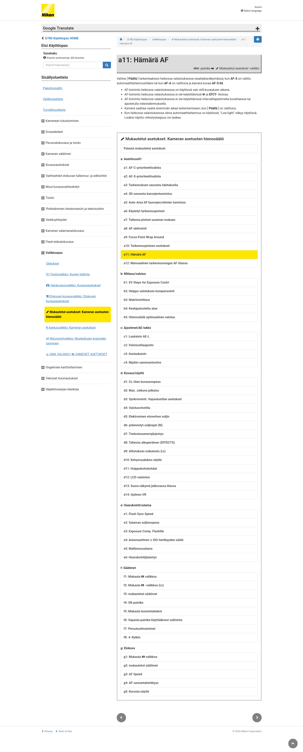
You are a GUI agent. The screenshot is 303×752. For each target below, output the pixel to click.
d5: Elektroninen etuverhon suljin (146, 416)
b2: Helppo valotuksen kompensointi (149, 291)
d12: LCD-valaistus (137, 477)
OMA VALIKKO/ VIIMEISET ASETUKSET (76, 354)
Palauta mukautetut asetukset (144, 148)
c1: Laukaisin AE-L (137, 336)
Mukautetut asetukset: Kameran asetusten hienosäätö (77, 314)
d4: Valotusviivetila (137, 408)
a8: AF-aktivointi (135, 228)
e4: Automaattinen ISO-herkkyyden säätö (153, 540)
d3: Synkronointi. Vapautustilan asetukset (153, 399)
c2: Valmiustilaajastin (139, 345)
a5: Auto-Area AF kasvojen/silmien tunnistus (155, 202)
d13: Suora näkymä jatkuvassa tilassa (150, 486)
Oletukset (52, 263)
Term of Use (65, 731)
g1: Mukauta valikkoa (140, 657)
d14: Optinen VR (135, 494)
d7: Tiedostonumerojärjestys (143, 434)
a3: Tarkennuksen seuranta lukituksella (151, 185)
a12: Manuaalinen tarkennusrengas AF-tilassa (156, 263)
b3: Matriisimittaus (137, 300)
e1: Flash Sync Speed (138, 514)
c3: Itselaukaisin (135, 354)
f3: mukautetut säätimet (140, 594)
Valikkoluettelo (53, 99)
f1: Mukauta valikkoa (140, 576)
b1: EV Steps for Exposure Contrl (146, 282)
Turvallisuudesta (54, 110)
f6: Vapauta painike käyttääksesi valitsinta (153, 620)
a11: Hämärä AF (135, 254)
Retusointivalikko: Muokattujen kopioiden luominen (76, 341)
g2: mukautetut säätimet (141, 665)
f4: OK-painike (133, 602)
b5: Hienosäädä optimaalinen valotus (149, 317)
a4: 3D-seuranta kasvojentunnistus (148, 194)
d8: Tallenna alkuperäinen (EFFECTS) (149, 442)
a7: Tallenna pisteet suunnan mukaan (149, 220)
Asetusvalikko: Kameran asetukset (71, 327)
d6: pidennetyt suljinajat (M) (143, 425)
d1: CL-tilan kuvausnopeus (142, 382)
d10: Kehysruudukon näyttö (143, 460)
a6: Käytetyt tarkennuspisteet (144, 211)
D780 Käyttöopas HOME (61, 38)
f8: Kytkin (132, 637)
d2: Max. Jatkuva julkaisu (141, 390)
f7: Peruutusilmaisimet (139, 628)
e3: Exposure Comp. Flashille (144, 531)
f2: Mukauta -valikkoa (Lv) (144, 585)
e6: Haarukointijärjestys (140, 557)
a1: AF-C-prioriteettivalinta (142, 168)
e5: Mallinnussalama (138, 548)
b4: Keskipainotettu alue (140, 308)
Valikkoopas (159, 39)
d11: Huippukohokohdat (140, 468)
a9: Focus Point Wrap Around (144, 237)
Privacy (48, 731)
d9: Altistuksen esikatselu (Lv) (145, 451)
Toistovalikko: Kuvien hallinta (68, 274)
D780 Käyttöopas (137, 39)
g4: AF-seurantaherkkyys (141, 683)
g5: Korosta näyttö (136, 691)
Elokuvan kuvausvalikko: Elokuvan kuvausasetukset (71, 299)
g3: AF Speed (133, 674)
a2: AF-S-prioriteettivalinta (142, 176)
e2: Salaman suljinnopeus (141, 522)
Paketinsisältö (52, 88)
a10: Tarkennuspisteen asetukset (147, 246)
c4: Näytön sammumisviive (142, 362)
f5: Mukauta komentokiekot (143, 611)
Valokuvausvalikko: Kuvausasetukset (73, 285)
